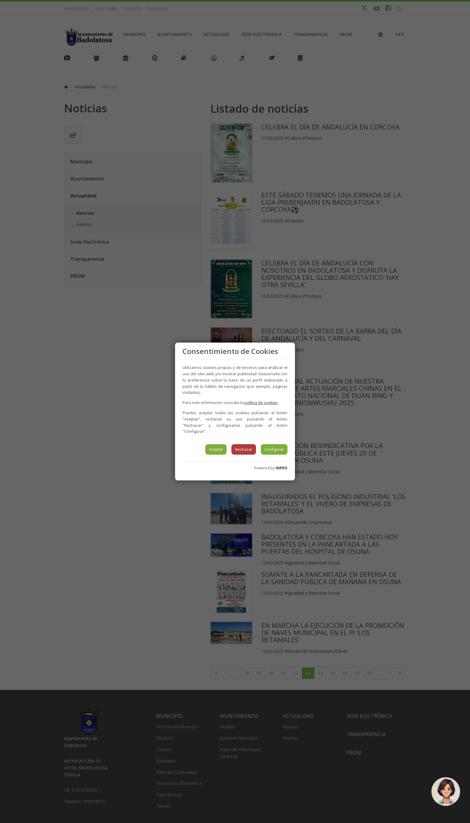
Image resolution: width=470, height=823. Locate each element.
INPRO (281, 468)
